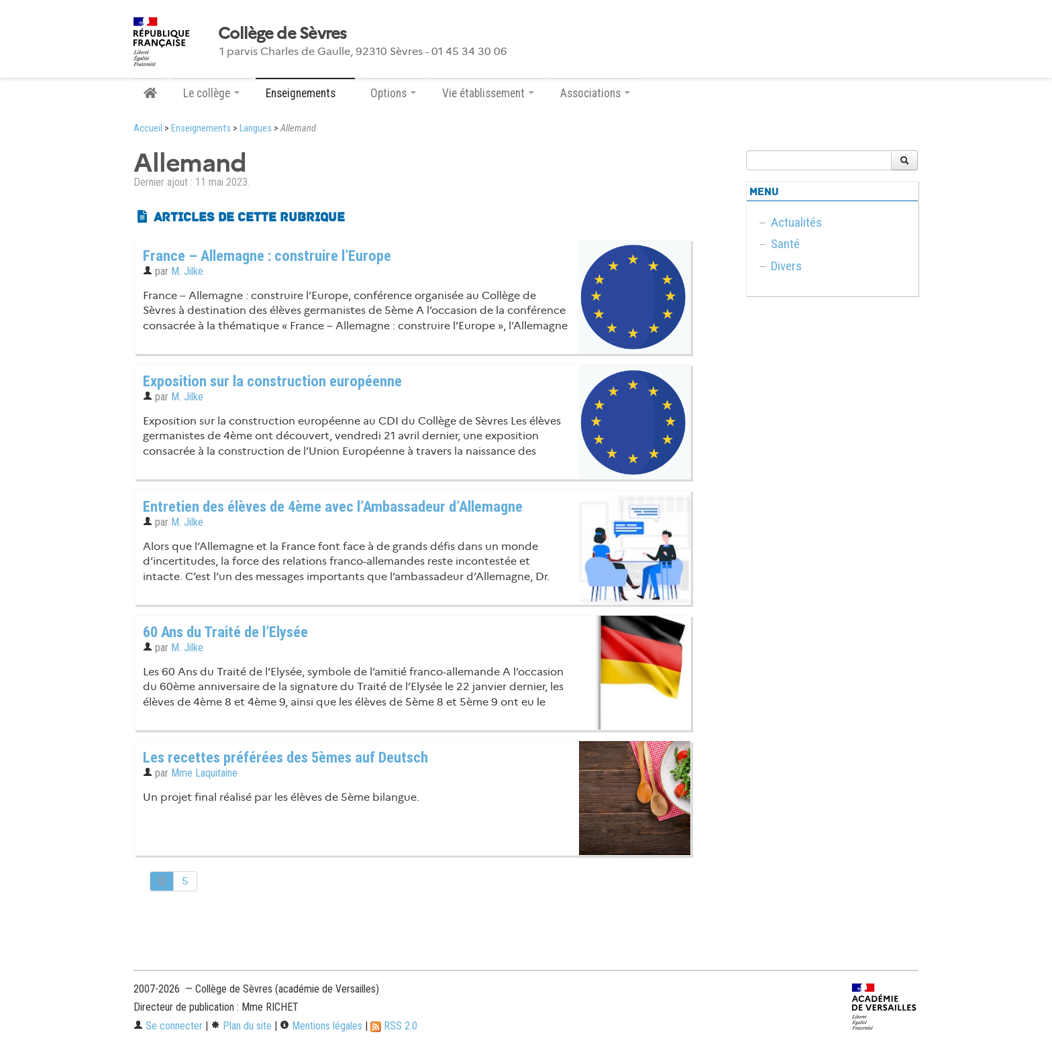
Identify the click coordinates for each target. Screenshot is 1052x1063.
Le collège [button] (211, 93)
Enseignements (201, 128)
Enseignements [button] (305, 93)
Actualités (796, 222)
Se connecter (168, 1025)
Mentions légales (321, 1025)
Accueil (148, 128)
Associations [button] (595, 93)
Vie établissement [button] (488, 93)
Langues (256, 128)
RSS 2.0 (393, 1025)
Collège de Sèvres (282, 33)
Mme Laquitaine (204, 773)
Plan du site (241, 1025)
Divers (786, 266)
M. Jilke (187, 271)
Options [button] (393, 93)
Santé (785, 243)
